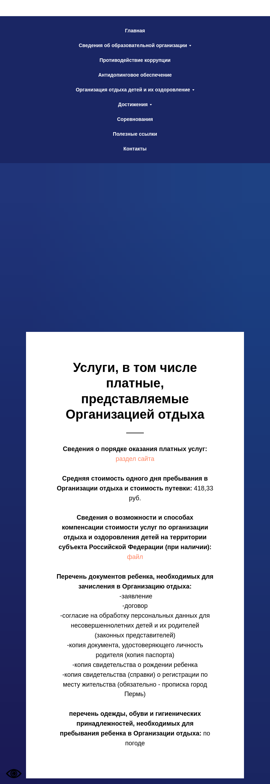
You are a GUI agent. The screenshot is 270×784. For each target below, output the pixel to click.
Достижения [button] (133, 104)
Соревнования (135, 119)
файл (135, 556)
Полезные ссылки (135, 134)
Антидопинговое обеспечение (135, 75)
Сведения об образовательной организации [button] (133, 45)
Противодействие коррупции (135, 60)
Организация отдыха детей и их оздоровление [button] (133, 89)
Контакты (135, 149)
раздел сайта (135, 458)
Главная (135, 30)
